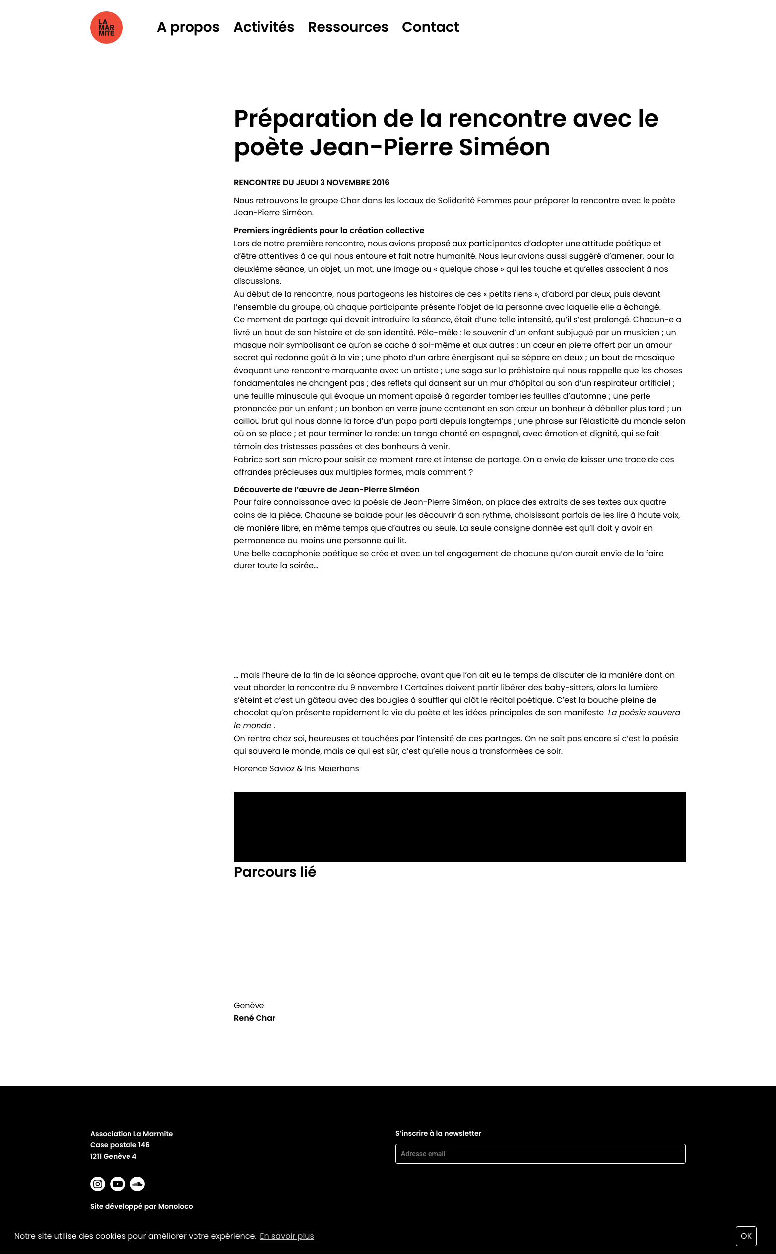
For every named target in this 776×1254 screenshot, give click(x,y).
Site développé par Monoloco (141, 1206)
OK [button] (746, 1236)
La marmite (120, 27)
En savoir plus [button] (287, 1236)
